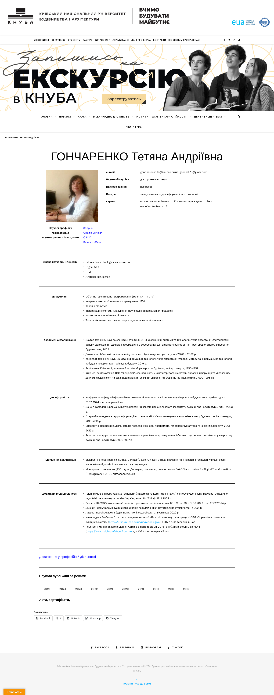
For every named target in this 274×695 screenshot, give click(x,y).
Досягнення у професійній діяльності (67, 557)
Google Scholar (92, 233)
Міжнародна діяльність (111, 116)
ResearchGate (92, 242)
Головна (45, 116)
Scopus (88, 228)
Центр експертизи (208, 116)
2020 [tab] (125, 589)
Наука (82, 116)
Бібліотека (134, 127)
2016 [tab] (186, 589)
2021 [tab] (110, 589)
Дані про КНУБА (141, 39)
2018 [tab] (156, 589)
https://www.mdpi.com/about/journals (110, 531)
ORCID (87, 237)
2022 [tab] (94, 589)
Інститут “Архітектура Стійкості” (162, 116)
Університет (41, 39)
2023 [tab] (78, 589)
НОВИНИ (65, 116)
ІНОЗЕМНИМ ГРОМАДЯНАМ (184, 39)
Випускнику (102, 39)
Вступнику (59, 39)
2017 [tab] (171, 589)
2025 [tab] (47, 589)
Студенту (74, 39)
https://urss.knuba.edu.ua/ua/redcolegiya (134, 522)
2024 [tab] (62, 589)
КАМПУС (87, 39)
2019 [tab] (141, 589)
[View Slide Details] (137, 78)
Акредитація (121, 39)
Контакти (159, 39)
